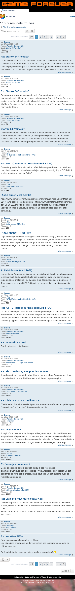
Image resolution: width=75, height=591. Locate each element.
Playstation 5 (10, 421)
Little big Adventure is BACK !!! (17, 490)
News (9, 260)
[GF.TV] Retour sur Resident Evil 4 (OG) (21, 155)
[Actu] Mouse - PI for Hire (15, 224)
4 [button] (47, 36)
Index (72, 16)
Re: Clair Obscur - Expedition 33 (20, 400)
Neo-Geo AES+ (11, 528)
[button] (31, 37)
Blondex (7, 42)
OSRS (38, 582)
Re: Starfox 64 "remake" (15, 56)
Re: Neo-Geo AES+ (12, 536)
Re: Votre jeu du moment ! (16, 464)
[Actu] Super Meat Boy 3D (15, 186)
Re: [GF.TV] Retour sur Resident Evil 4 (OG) (26, 163)
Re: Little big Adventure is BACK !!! (22, 498)
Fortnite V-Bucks (27, 582)
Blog (8, 153)
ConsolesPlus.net (27, 580)
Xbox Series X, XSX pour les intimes (19, 363)
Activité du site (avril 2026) (15, 262)
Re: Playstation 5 (11, 429)
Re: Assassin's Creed (13, 342)
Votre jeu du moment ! (14, 455)
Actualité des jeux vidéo (15, 46)
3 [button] (44, 36)
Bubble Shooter (48, 582)
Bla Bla (9, 453)
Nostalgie (10, 526)
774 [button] (59, 36)
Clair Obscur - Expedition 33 (16, 392)
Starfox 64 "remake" (13, 48)
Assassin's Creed (12, 334)
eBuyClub (50, 580)
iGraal (42, 580)
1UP (37, 580)
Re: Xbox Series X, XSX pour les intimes (24, 371)
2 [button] (40, 36)
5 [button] (51, 36)
